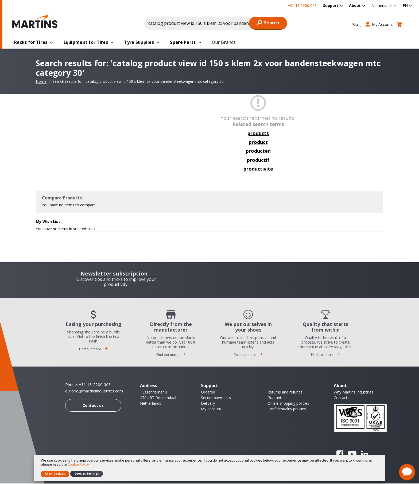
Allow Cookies (55, 473)
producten (258, 151)
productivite (258, 169)
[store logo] (36, 21)
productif (258, 160)
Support (330, 5)
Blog (356, 24)
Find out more (93, 349)
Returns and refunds (284, 392)
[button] (383, 5)
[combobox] (215, 23)
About (355, 5)
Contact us (93, 405)
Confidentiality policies (286, 409)
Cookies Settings (86, 473)
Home (41, 82)
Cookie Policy (78, 464)
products (258, 134)
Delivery (208, 403)
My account (211, 409)
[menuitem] (333, 5)
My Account (382, 24)
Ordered (208, 392)
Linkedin (364, 455)
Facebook (339, 455)
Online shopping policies (288, 403)
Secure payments (216, 398)
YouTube (352, 455)
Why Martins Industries (353, 392)
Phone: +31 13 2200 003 (88, 385)
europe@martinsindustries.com (94, 391)
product (258, 142)
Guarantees (277, 398)
